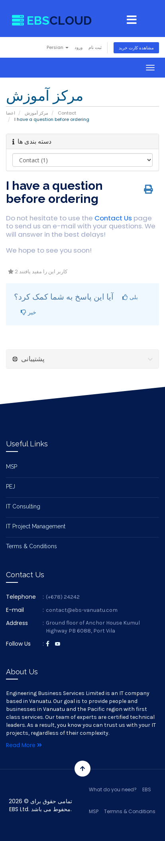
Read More (24, 745)
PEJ (10, 486)
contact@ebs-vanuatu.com (82, 610)
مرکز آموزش (36, 113)
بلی (130, 297)
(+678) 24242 (63, 597)
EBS (146, 789)
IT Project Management (35, 526)
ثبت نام (95, 47)
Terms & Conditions (31, 546)
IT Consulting (23, 506)
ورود (78, 47)
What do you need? (113, 789)
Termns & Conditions (129, 811)
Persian (58, 47)
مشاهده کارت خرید (136, 48)
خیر (28, 312)
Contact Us (113, 218)
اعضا (10, 113)
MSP (11, 466)
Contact (67, 113)
